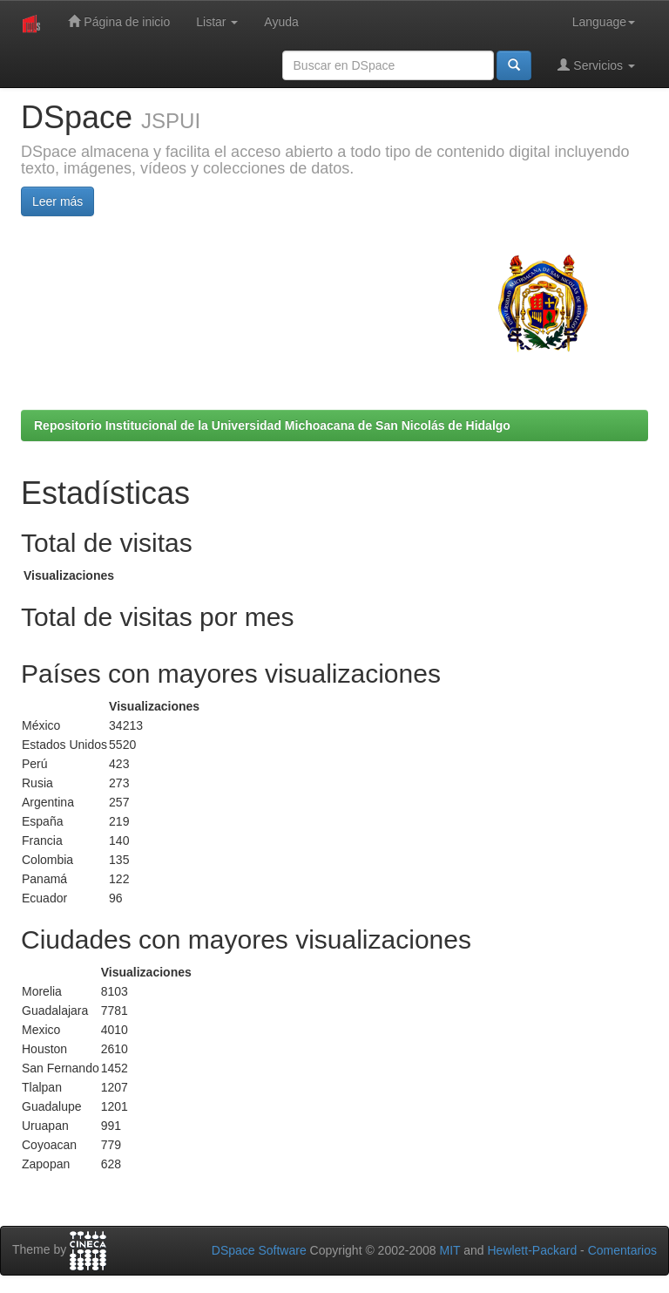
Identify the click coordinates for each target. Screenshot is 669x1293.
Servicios (596, 65)
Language (603, 22)
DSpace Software (259, 1250)
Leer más (57, 201)
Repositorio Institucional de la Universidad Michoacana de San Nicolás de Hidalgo (272, 425)
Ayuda (281, 22)
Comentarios (622, 1250)
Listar (217, 22)
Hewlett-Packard (532, 1250)
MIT (449, 1250)
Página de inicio (119, 21)
